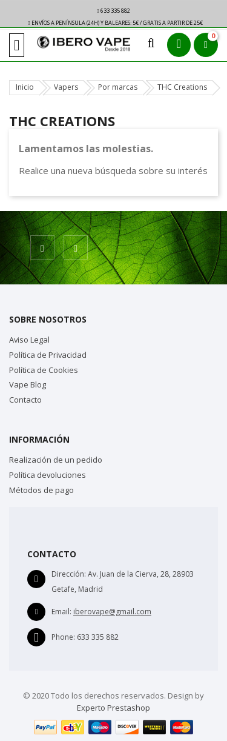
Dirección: (68, 574)
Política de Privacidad (48, 354)
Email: (61, 611)
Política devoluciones (47, 474)
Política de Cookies (43, 369)
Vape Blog (27, 384)
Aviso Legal (29, 339)
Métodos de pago (41, 490)
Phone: (63, 637)
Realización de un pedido (55, 459)
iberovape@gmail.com (112, 611)
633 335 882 (113, 11)
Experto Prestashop (113, 707)
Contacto (25, 399)
